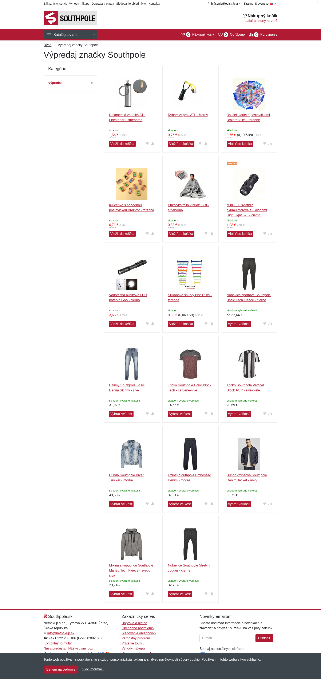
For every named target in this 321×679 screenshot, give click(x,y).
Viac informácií (93, 669)
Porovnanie (261, 34)
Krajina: (260, 3)
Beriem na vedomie (60, 669)
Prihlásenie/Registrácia (224, 3)
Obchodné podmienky (138, 628)
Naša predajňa (55, 648)
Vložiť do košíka (122, 144)
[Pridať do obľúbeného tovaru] (147, 143)
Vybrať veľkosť (239, 324)
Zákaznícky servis (55, 3)
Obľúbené (229, 34)
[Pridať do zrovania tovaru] (152, 143)
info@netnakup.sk (60, 633)
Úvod (47, 45)
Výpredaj (55, 82)
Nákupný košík (195, 34)
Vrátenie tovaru (133, 643)
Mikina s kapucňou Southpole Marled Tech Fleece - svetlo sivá (131, 570)
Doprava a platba (103, 3)
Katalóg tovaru (71, 35)
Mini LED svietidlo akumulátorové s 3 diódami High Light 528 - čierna (247, 210)
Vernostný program (136, 638)
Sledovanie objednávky (131, 3)
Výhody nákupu (79, 3)
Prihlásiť (264, 638)
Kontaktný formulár (58, 643)
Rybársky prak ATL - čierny (188, 115)
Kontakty (154, 3)
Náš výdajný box (80, 648)
